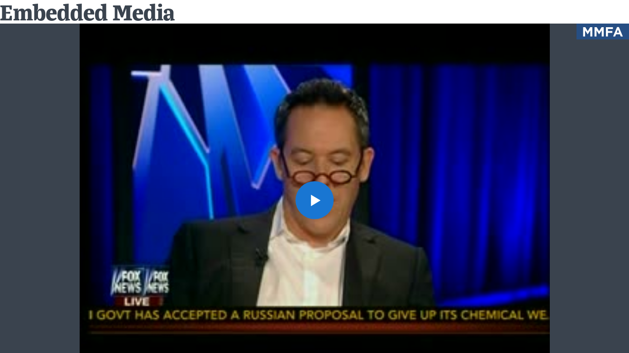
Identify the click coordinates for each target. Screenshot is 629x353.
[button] (314, 200)
